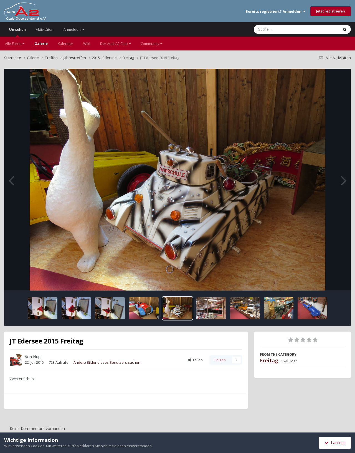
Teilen (195, 359)
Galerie (41, 43)
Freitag (269, 360)
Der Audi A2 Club (115, 43)
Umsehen (17, 32)
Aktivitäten (45, 29)
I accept (335, 442)
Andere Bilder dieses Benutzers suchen (106, 362)
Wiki (86, 43)
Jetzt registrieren (330, 11)
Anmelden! (74, 29)
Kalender (65, 43)
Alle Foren (14, 43)
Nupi (37, 356)
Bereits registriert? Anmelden (275, 11)
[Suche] (285, 29)
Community (151, 43)
